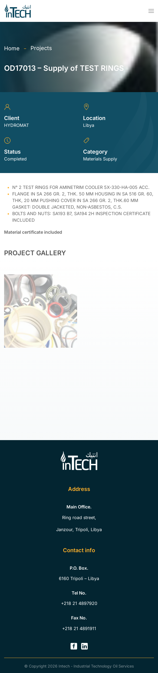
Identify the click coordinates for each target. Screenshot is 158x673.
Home (12, 48)
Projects (41, 48)
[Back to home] (17, 11)
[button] (151, 11)
